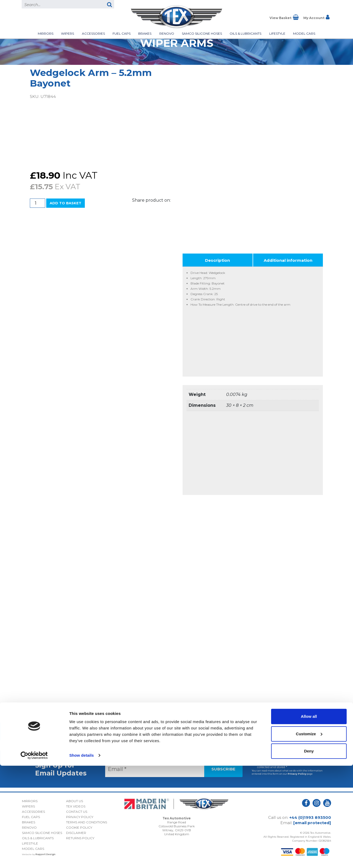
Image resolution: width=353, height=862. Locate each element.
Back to (176, 729)
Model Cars (304, 33)
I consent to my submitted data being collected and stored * (283, 763)
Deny (309, 847)
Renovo (166, 33)
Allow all (309, 812)
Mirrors (45, 33)
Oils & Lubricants (245, 33)
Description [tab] (217, 258)
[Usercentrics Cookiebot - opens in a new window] (34, 852)
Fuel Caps (122, 33)
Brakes (144, 33)
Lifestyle (277, 33)
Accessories (93, 33)
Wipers (67, 33)
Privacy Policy (297, 771)
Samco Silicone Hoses (202, 33)
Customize (309, 830)
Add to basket (65, 203)
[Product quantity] (37, 203)
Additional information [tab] (288, 258)
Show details (81, 851)
